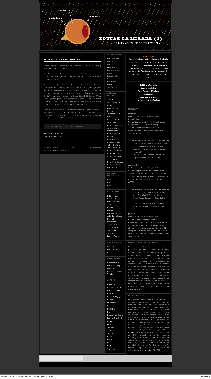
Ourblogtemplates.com (42, 376)
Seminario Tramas (113, 87)
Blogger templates (9, 376)
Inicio (74, 147)
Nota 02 (110, 65)
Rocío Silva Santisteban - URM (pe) (62, 59)
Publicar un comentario (52, 136)
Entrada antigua (95, 147)
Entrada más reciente (51, 147)
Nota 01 (110, 62)
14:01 (81, 126)
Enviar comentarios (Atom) (62, 150)
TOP (208, 376)
